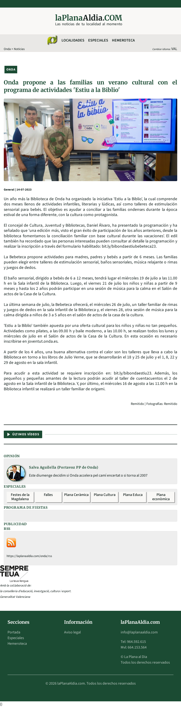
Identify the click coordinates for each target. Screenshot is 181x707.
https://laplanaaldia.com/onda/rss (29, 556)
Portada (14, 632)
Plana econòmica (161, 497)
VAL (174, 48)
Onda (7, 49)
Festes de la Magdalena (20, 497)
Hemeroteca (123, 40)
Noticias (19, 49)
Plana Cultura (104, 494)
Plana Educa (133, 494)
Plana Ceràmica (76, 494)
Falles (48, 494)
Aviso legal (72, 632)
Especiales (98, 40)
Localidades (73, 40)
